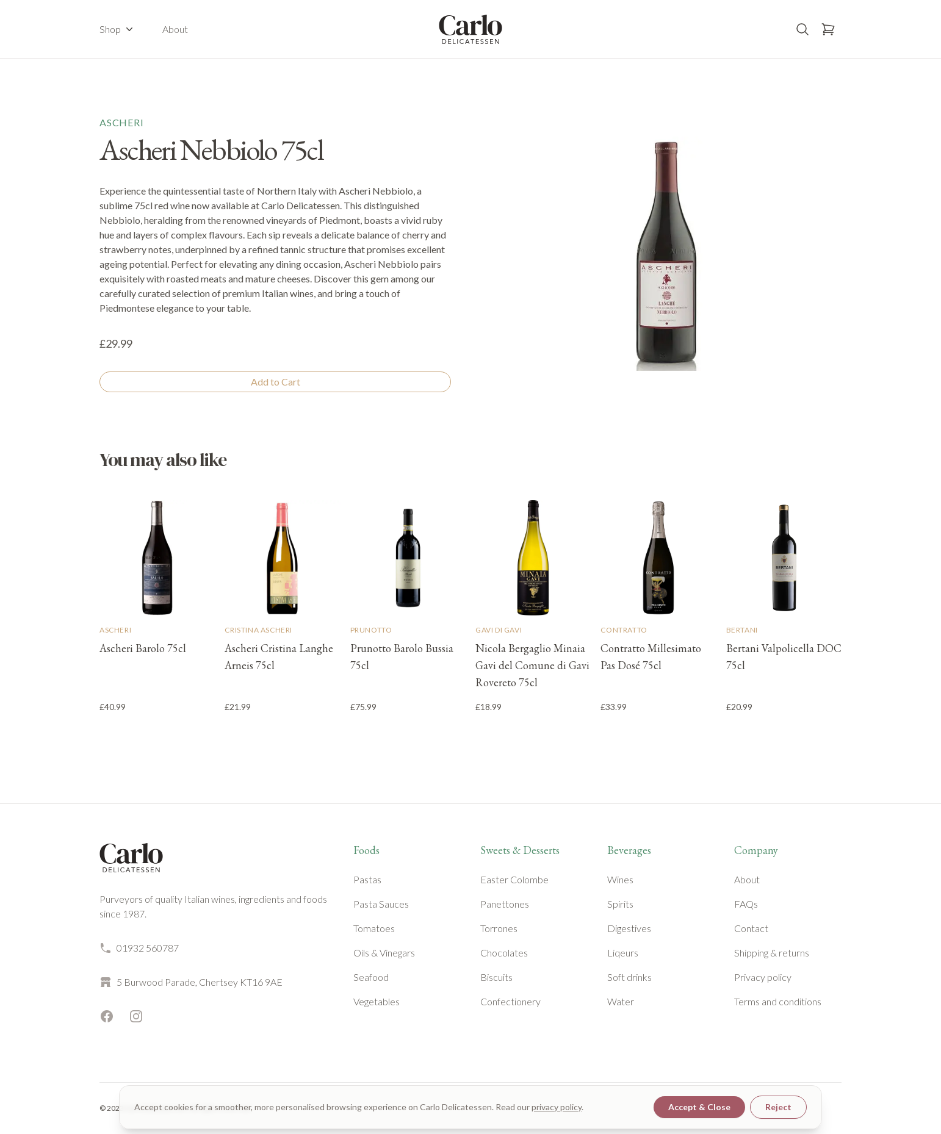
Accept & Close (699, 1107)
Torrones (498, 928)
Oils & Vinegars (384, 952)
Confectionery (510, 1001)
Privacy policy (762, 977)
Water (620, 1001)
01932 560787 (139, 948)
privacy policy (557, 1107)
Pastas (367, 879)
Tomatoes (374, 928)
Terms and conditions (777, 1001)
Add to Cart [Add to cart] (275, 381)
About (175, 29)
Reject (778, 1107)
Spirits (620, 904)
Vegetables (376, 1001)
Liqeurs (622, 952)
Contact (751, 928)
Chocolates (504, 952)
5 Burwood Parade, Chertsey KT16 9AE (191, 982)
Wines (620, 879)
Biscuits (496, 977)
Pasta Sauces (381, 904)
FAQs (746, 904)
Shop (117, 29)
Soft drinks (629, 977)
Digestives (629, 928)
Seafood (371, 977)
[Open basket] (828, 29)
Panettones (504, 904)
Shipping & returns (771, 952)
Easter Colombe (514, 879)
